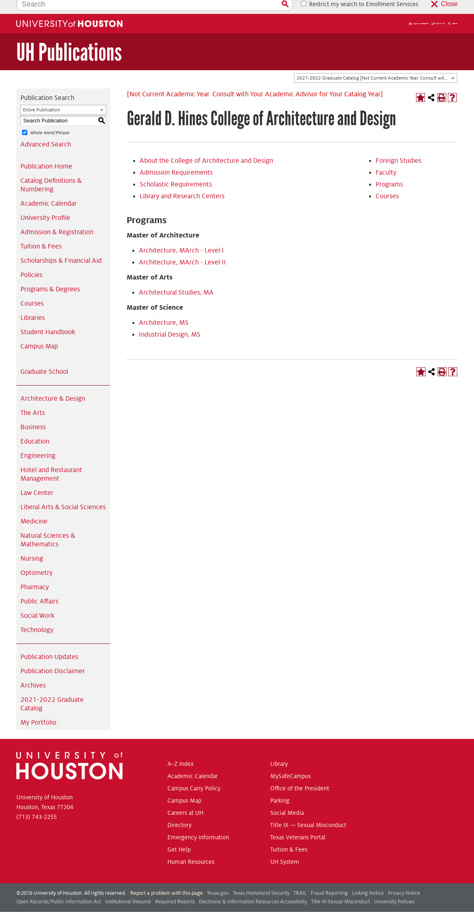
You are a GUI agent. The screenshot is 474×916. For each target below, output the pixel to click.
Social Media (287, 799)
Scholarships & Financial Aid (61, 247)
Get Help (179, 835)
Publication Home (46, 152)
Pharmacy (34, 573)
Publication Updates (49, 643)
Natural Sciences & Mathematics (47, 526)
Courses (32, 289)
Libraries (32, 304)
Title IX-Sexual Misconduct (340, 888)
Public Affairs (39, 587)
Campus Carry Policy (193, 774)
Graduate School (44, 358)
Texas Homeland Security (261, 879)
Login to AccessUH (418, 9)
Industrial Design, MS (169, 320)
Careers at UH (185, 799)
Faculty (386, 158)
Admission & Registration (56, 218)
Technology (36, 616)
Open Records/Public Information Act (58, 888)
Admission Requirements (176, 158)
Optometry (36, 559)
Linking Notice (368, 879)
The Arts (32, 399)
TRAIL (300, 879)
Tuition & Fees (41, 232)
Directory (179, 811)
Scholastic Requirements (176, 170)
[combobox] (375, 64)
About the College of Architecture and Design (206, 147)
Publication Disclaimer (52, 657)
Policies (31, 261)
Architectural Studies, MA (176, 278)
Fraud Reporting (329, 879)
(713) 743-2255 (36, 803)
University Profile (45, 204)
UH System (284, 848)
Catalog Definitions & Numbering (51, 171)
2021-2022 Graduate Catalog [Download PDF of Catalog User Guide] (52, 690)
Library (279, 750)
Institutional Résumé (128, 888)
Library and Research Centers (182, 182)
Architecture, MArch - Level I (181, 236)
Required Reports (175, 888)
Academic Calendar (48, 189)
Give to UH (438, 9)
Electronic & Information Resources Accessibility (253, 888)
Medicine (33, 507)
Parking (279, 786)
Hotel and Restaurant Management (51, 460)
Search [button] (453, 9)
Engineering (38, 442)
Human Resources (190, 848)
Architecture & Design (52, 384)
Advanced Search (45, 130)
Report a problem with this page (166, 879)
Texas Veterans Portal (297, 823)
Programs (389, 170)
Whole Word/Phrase (49, 118)
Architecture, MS (164, 309)
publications (160, 907)
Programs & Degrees (50, 275)
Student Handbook (47, 318)
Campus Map (39, 332)
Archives (33, 671)
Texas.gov (218, 879)
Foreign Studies (398, 147)
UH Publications (69, 38)
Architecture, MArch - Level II (182, 248)
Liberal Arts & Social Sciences (63, 493)
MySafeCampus (290, 762)
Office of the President (299, 774)
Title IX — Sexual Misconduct (308, 811)
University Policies (394, 888)
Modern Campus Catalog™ (302, 907)
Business (33, 413)
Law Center (36, 479)
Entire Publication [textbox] (41, 96)
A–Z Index (180, 750)
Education (34, 427)
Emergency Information (198, 823)
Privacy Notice (404, 879)
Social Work (37, 601)
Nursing (31, 544)
